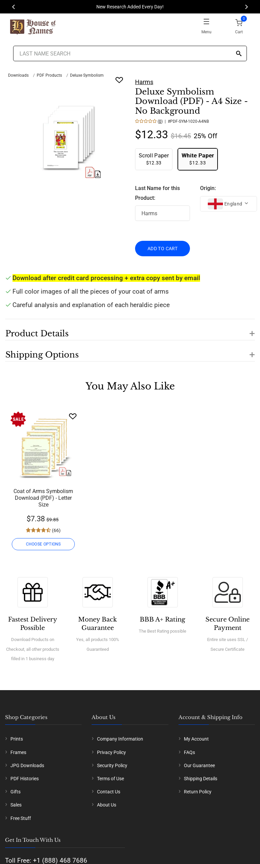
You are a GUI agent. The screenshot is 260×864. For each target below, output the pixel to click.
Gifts (15, 791)
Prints (16, 739)
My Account (196, 739)
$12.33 (154, 158)
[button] (130, 329)
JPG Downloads (27, 765)
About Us (106, 804)
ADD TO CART (162, 248)
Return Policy (198, 791)
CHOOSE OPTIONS (43, 544)
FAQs (189, 752)
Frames (18, 752)
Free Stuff (20, 818)
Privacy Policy (111, 752)
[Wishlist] (72, 416)
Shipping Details (200, 778)
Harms (144, 81)
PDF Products (49, 75)
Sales (16, 804)
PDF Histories (24, 778)
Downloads (18, 75)
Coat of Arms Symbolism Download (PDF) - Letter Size (43, 498)
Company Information (120, 739)
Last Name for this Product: (157, 193)
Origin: (208, 188)
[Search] (238, 54)
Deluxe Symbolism (87, 75)
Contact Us (108, 791)
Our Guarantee (199, 765)
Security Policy (112, 765)
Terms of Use (110, 778)
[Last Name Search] (130, 53)
